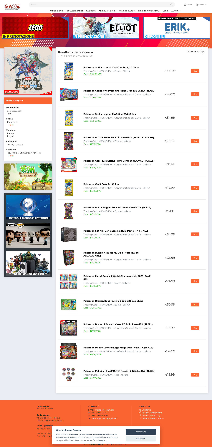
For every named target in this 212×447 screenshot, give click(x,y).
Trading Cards (126, 11)
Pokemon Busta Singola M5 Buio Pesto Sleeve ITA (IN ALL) (117, 207)
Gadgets (91, 11)
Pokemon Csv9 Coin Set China (101, 184)
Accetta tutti (141, 432)
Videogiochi (57, 11)
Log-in (187, 5)
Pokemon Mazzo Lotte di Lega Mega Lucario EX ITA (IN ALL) (118, 347)
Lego (166, 11)
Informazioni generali (150, 412)
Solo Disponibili (14, 111)
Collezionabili (75, 11)
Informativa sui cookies (151, 418)
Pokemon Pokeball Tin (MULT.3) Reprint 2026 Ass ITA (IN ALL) (119, 371)
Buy (195, 71)
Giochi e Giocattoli (149, 11)
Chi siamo (145, 410)
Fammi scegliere (100, 440)
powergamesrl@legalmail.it (105, 418)
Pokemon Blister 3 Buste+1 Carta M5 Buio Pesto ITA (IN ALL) (118, 324)
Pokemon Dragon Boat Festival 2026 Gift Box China (113, 301)
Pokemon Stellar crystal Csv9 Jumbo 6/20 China (111, 67)
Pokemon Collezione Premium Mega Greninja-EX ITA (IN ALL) (119, 91)
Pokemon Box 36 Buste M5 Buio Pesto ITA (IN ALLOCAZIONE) (118, 137)
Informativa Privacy (149, 415)
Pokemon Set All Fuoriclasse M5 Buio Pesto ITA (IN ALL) (115, 231)
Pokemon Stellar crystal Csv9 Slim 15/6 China (109, 114)
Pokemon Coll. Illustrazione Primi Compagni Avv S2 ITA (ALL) (118, 161)
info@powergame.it (104, 410)
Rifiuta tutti (140, 439)
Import (10, 136)
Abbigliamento (107, 11)
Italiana (10, 133)
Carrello (200, 5)
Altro (174, 11)
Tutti (9, 114)
